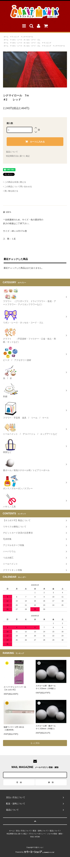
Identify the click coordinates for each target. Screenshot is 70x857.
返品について (12, 152)
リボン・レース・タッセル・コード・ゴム (25, 40)
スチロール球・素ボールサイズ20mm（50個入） (46, 727)
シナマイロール (27, 37)
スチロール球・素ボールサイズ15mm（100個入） (46, 687)
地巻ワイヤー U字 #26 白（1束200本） (14, 728)
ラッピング (15, 37)
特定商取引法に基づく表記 (18, 156)
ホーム (6, 37)
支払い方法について (23, 831)
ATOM (37, 837)
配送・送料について (40, 831)
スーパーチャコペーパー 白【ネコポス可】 (15, 688)
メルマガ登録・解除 (54, 834)
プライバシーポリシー (36, 834)
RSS (32, 837)
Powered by (35, 852)
